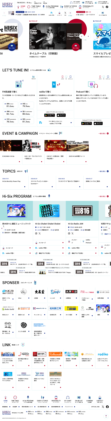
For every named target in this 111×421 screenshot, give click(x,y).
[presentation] (81, 36)
